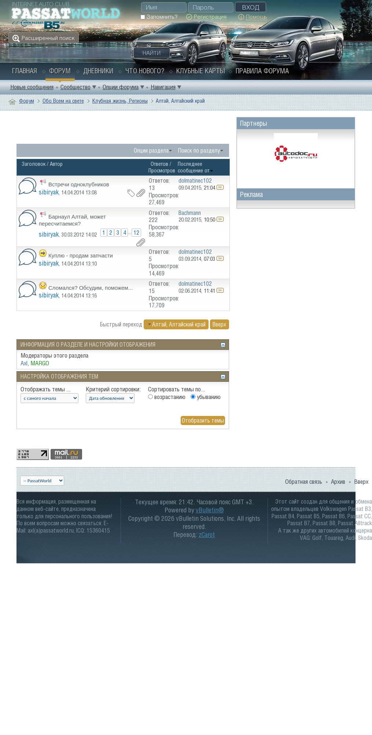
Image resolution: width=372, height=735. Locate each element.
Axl (24, 363)
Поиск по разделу (199, 150)
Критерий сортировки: (113, 389)
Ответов (159, 164)
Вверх (219, 324)
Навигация (163, 87)
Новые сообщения (32, 87)
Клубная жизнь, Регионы (120, 101)
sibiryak (49, 192)
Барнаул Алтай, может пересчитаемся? (72, 220)
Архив (338, 481)
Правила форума (262, 71)
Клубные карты (200, 71)
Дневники (98, 71)
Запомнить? (158, 17)
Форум (60, 71)
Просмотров (161, 170)
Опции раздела (151, 150)
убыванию (206, 397)
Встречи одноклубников (78, 184)
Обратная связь (303, 481)
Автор (56, 164)
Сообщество (75, 87)
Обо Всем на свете (63, 101)
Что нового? (144, 71)
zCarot (207, 534)
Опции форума (121, 87)
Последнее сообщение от (196, 167)
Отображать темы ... (46, 389)
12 (136, 232)
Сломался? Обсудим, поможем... (90, 288)
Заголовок (33, 164)
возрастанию (166, 397)
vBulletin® (210, 510)
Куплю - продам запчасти (80, 255)
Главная (24, 71)
